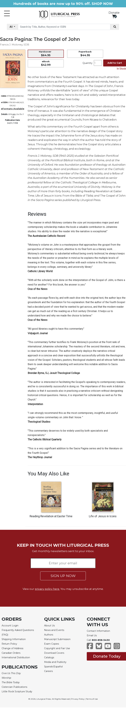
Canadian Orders (11, 652)
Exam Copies (51, 643)
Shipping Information (14, 639)
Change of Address (12, 648)
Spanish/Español (53, 666)
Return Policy (9, 643)
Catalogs (49, 657)
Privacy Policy (77, 699)
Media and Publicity (55, 662)
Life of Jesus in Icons (103, 516)
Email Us (92, 635)
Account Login (10, 625)
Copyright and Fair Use (57, 648)
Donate (114, 12)
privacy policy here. (47, 589)
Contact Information (98, 630)
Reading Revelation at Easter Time (51, 516)
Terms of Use (92, 699)
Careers (48, 671)
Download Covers (54, 652)
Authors (48, 634)
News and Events (54, 630)
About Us (49, 625)
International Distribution (16, 657)
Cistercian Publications (14, 686)
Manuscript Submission (57, 639)
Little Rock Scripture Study (17, 691)
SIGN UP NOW (63, 576)
